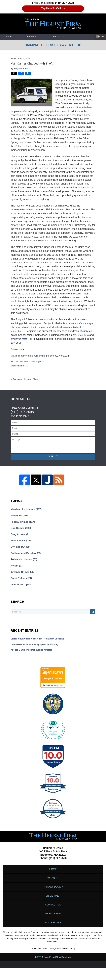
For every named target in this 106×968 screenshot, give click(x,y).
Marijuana (20, 515)
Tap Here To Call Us (53, 8)
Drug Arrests (21, 535)
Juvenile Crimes (23, 574)
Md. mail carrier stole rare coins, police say (35, 355)
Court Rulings (22, 580)
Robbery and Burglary (27, 554)
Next (37, 379)
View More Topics (21, 586)
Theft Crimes (24, 362)
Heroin (17, 567)
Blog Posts (53, 928)
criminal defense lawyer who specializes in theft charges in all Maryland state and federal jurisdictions (53, 327)
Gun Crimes (21, 528)
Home (13, 36)
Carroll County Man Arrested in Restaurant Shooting (39, 641)
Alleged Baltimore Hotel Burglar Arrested (33, 653)
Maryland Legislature (27, 509)
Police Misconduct (25, 561)
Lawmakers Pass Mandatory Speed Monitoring (36, 647)
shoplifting (83, 335)
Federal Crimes (23, 522)
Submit (53, 456)
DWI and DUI (21, 548)
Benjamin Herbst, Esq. (65, 955)
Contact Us (71, 36)
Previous (17, 379)
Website (40, 36)
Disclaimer (53, 900)
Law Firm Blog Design (52, 963)
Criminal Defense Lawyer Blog (53, 24)
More (100, 36)
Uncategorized (37, 362)
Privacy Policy (53, 891)
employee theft (19, 338)
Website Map (53, 919)
